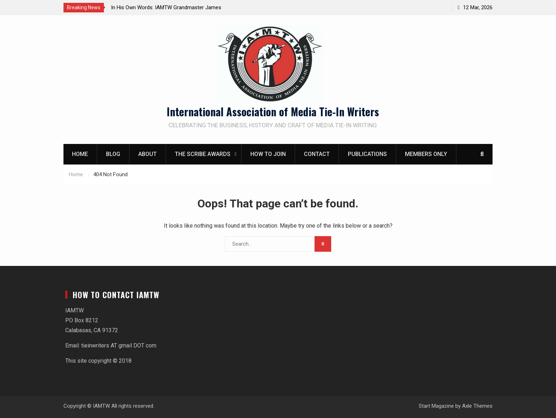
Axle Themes (477, 406)
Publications (367, 154)
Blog (113, 154)
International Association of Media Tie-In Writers (273, 111)
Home (80, 154)
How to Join (268, 154)
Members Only (426, 154)
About (147, 154)
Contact (317, 154)
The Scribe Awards (202, 154)
